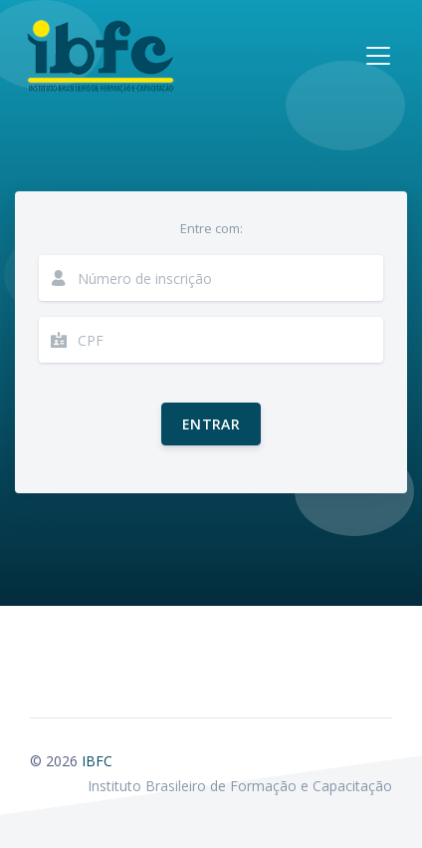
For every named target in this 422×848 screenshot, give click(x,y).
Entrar (211, 424)
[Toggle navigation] (378, 56)
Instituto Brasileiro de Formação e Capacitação (240, 785)
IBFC (97, 760)
